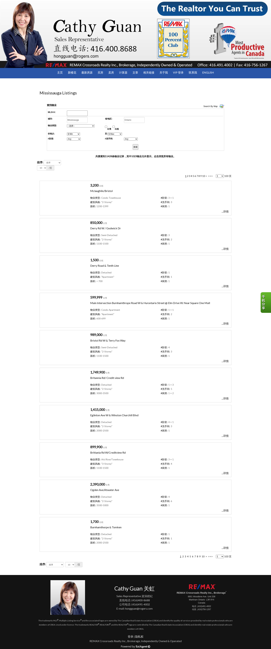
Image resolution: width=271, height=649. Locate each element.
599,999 (96, 297)
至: (106, 133)
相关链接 (148, 72)
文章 (135, 72)
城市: (50, 119)
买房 (100, 72)
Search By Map (210, 106)
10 (203, 176)
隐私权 (139, 636)
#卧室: (51, 138)
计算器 (123, 72)
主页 (60, 72)
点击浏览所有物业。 (165, 156)
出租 (117, 129)
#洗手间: (109, 138)
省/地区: (108, 119)
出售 (109, 129)
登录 (130, 636)
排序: (40, 162)
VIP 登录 (178, 72)
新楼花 (72, 72)
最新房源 (86, 72)
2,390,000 (97, 484)
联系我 (193, 72)
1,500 (94, 260)
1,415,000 (97, 410)
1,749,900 (97, 372)
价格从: (51, 133)
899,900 (96, 447)
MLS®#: (52, 112)
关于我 (164, 72)
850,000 (96, 223)
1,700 (94, 522)
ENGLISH (208, 72)
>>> (210, 176)
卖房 (111, 72)
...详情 (225, 211)
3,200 (94, 185)
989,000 (96, 335)
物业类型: (52, 125)
